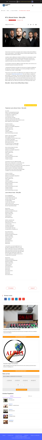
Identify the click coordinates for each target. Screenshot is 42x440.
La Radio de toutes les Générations (26, 1)
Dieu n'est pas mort (12, 410)
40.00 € (33, 380)
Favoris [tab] (30, 396)
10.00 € (9, 380)
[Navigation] (32, 5)
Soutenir (4, 435)
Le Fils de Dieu (11, 421)
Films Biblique (11, 420)
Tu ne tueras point (11, 399)
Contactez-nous (10, 435)
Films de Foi (11, 398)
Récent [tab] (11, 396)
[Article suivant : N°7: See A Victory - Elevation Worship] (32, 288)
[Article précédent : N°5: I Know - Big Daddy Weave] (11, 288)
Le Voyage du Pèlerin (12, 416)
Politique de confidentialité (35, 435)
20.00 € (17, 380)
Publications (26, 435)
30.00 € (25, 380)
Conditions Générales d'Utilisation (21, 436)
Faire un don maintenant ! (21, 336)
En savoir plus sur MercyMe (30, 105)
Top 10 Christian (12, 20)
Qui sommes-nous (19, 435)
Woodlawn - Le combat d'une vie (14, 405)
